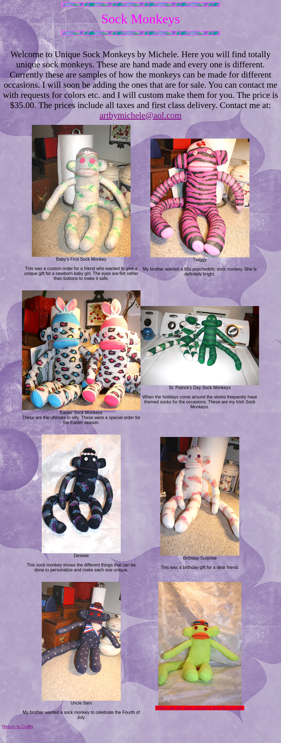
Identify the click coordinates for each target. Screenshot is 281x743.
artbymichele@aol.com (141, 115)
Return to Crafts (17, 726)
